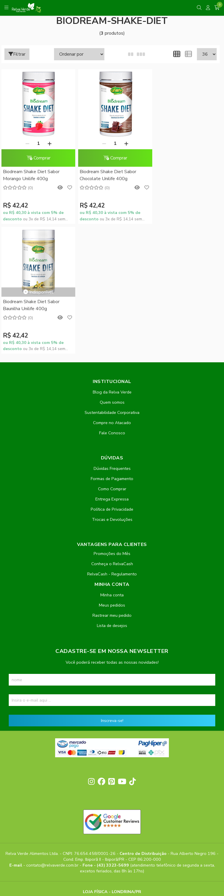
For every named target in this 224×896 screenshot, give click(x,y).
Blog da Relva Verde (112, 262)
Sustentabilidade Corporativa (112, 283)
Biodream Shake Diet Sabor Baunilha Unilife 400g (178, 147)
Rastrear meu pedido (112, 486)
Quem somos (112, 272)
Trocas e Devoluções (112, 390)
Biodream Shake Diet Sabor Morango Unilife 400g (31, 175)
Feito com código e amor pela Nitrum (112, 849)
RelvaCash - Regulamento (112, 444)
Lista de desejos (112, 496)
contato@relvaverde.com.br (53, 735)
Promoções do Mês (112, 424)
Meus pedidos (112, 475)
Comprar (37, 158)
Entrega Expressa (112, 369)
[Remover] (25, 143)
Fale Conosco (112, 303)
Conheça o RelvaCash (112, 434)
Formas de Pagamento (112, 349)
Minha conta (112, 465)
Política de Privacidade (112, 379)
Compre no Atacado (112, 293)
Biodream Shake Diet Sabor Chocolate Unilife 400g (105, 175)
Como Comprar (112, 359)
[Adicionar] (48, 143)
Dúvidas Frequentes (112, 339)
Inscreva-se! (112, 591)
